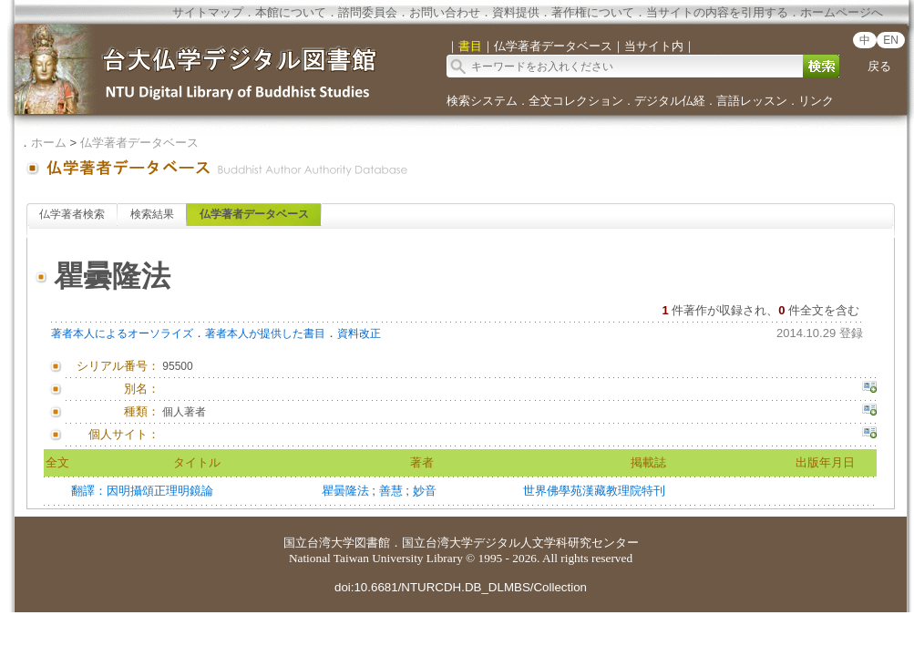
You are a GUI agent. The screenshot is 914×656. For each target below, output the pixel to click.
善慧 (392, 490)
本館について (290, 12)
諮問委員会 (367, 12)
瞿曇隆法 (347, 490)
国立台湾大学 (318, 542)
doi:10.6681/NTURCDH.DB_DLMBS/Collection (460, 587)
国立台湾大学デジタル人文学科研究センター (520, 542)
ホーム (49, 142)
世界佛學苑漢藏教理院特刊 (594, 490)
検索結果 (152, 214)
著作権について (592, 12)
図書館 (372, 542)
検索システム (482, 101)
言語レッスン (751, 101)
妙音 (424, 490)
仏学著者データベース (139, 142)
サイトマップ (207, 12)
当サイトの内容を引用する (717, 12)
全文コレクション (576, 101)
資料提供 (515, 12)
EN (891, 40)
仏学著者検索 (72, 214)
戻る (879, 66)
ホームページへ (841, 12)
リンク (816, 101)
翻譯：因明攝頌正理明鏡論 (142, 490)
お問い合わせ (444, 12)
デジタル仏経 (669, 101)
